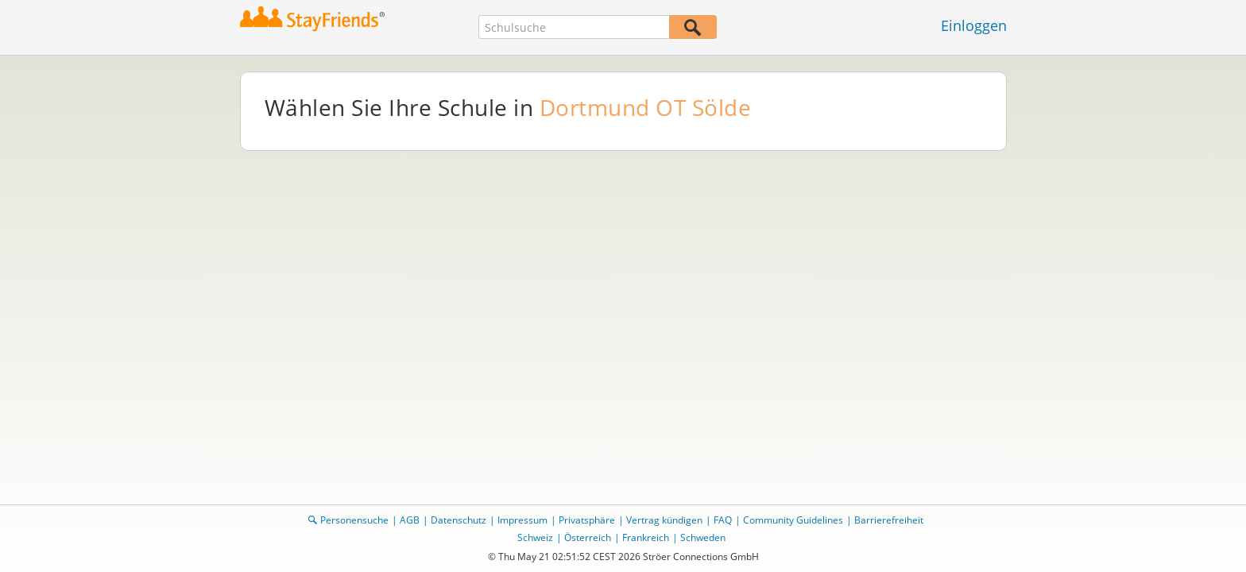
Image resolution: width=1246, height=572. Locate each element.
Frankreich (645, 537)
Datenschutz (458, 520)
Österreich (587, 537)
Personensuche (354, 520)
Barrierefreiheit (888, 520)
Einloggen (974, 25)
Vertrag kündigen (664, 520)
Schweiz (535, 537)
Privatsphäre (587, 520)
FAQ (723, 520)
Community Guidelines (793, 520)
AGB (410, 520)
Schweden (703, 537)
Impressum (522, 520)
